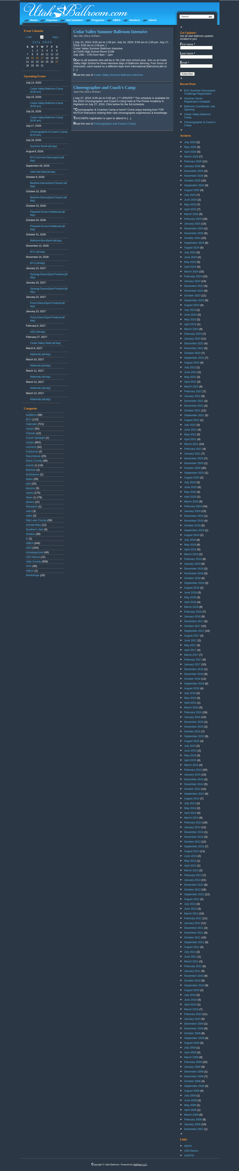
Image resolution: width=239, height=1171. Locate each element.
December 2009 (194, 1023)
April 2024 (190, 266)
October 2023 (192, 295)
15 (32, 58)
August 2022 (191, 362)
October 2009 (192, 1033)
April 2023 (190, 324)
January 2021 (192, 453)
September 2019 (194, 530)
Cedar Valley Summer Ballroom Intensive (110, 31)
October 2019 (192, 525)
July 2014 (190, 803)
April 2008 (190, 1109)
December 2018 (194, 568)
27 (57, 61)
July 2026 (190, 142)
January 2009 (192, 1066)
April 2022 (190, 381)
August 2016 (191, 688)
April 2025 (190, 209)
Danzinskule (33, 456)
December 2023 (194, 285)
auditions (31, 414)
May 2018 (190, 597)
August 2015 (191, 741)
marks (29, 492)
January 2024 (192, 281)
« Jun (29, 37)
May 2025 (190, 204)
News (29, 497)
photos (30, 501)
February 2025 (193, 218)
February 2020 (193, 506)
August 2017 (191, 635)
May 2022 (190, 376)
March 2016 (191, 707)
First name (187, 44)
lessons (30, 488)
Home (34, 20)
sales (29, 515)
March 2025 (191, 214)
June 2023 (190, 314)
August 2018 (191, 587)
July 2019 (190, 539)
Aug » (55, 37)
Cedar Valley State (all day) (45, 343)
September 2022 (194, 357)
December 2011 (194, 927)
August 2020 (191, 477)
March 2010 (191, 1009)
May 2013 (190, 860)
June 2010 (190, 999)
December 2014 (194, 779)
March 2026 (191, 156)
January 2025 (192, 223)
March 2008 (191, 1114)
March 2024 (191, 271)
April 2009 (190, 1052)
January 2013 (192, 879)
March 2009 (191, 1057)
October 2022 (192, 353)
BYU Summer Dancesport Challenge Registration (199, 92)
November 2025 (194, 175)
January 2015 (192, 774)
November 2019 (194, 520)
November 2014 (194, 784)
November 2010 (194, 975)
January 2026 (192, 166)
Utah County (33, 561)
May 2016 (190, 697)
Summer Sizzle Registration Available (197, 100)
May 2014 (190, 808)
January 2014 (192, 827)
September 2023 (194, 300)
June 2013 (190, 856)
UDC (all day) (37, 331)
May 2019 (190, 544)
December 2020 (194, 458)
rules (29, 511)
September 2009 (194, 1038)
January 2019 (192, 563)
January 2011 (192, 971)
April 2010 (190, 1004)
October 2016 (192, 678)
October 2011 (192, 937)
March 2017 (191, 654)
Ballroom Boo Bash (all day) (46, 240)
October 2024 (192, 238)
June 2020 (190, 487)
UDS (29, 547)
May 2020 (190, 491)
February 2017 (193, 659)
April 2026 (190, 151)
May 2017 (190, 645)
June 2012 (190, 908)
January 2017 (192, 664)
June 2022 (190, 372)
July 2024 (42, 42)
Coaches (51, 20)
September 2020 (194, 472)
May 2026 (190, 147)
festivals (31, 469)
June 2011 (190, 956)
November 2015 (194, 726)
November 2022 (194, 348)
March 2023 (191, 329)
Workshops (33, 575)
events (30, 465)
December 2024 (194, 228)
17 (42, 58)
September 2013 (194, 846)
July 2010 (190, 994)
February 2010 (193, 1014)
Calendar (31, 424)
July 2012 (190, 903)
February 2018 (193, 611)
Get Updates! (74, 20)
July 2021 (190, 424)
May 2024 (190, 261)
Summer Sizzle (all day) (43, 146)
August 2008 (191, 1090)
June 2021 (190, 429)
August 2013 (191, 851)
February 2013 (193, 875)
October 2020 (192, 467)
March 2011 (191, 961)
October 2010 (192, 980)
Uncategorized (34, 552)
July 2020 (190, 482)
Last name (187, 53)
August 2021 (191, 420)
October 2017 (192, 626)
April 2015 (190, 760)
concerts (31, 446)
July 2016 (190, 693)
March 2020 (191, 501)
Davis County (34, 460)
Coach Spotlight (35, 437)
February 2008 (193, 1119)
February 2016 (193, 712)
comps (30, 442)
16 (37, 58)
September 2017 (194, 630)
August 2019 (191, 535)
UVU (29, 566)
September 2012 (194, 894)
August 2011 (191, 947)
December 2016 (194, 669)
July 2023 (190, 309)
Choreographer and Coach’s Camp (104, 87)
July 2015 (190, 745)
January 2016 (192, 717)
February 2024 (193, 276)
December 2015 (194, 721)
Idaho (29, 479)
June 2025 (190, 199)
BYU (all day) (37, 251)
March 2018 (191, 606)
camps (30, 428)
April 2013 (190, 865)
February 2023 (193, 333)
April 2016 (190, 702)
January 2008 (192, 1124)
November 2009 (194, 1028)
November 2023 (194, 290)
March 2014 (191, 817)
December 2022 (194, 343)
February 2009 (193, 1062)
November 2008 (194, 1076)
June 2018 (190, 592)
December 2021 (194, 400)
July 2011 (190, 951)
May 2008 (190, 1105)
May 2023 (190, 319)
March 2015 (191, 765)
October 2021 (192, 410)
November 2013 (194, 836)
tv (27, 538)
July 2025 (190, 194)
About (152, 20)
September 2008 (194, 1085)
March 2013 (191, 870)
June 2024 (190, 257)
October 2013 (192, 841)
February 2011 (193, 966)
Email (184, 62)
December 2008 (194, 1071)
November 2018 (194, 573)
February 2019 (193, 559)
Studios (30, 534)
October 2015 (192, 731)
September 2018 (194, 582)
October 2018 (192, 578)
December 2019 (194, 515)
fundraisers (32, 474)
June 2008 (190, 1100)
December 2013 (194, 832)
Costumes (32, 451)
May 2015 (190, 755)
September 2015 (194, 736)
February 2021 (193, 448)
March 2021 (191, 444)
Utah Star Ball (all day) (42, 171)
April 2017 (190, 650)
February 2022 (193, 391)
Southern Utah (34, 529)
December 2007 (194, 1129)
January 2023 (192, 338)
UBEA (117, 20)
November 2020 (194, 463)
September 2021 (194, 415)
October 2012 (192, 889)
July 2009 (190, 1047)
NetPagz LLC (140, 1164)
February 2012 (193, 918)
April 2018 (190, 602)
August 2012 (191, 899)
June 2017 (190, 640)
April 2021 (190, 439)
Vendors (134, 20)
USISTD (189, 1155)
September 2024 (194, 242)
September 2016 (194, 683)
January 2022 (192, 396)
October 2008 (192, 1081)
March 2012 (191, 913)
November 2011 (194, 932)
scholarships (33, 524)
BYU (29, 419)
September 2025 (194, 185)
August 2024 (191, 247)
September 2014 (194, 793)
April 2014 (190, 812)
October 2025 (192, 180)
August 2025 (191, 190)
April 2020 (190, 496)
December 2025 (194, 170)
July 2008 (190, 1095)
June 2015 (190, 750)
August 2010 (191, 990)
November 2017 (194, 621)
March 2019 (191, 554)
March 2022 (191, 386)
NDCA (188, 1145)
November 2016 (194, 673)
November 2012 (194, 884)
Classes (31, 433)
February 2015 (193, 769)
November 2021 (194, 405)
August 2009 (191, 1042)
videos (30, 570)
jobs (28, 483)
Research (32, 506)
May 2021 (190, 434)
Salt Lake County (36, 520)
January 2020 (192, 511)
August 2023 (191, 305)
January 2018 (192, 616)
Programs (98, 20)
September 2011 (194, 942)
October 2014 (192, 788)
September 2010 (194, 985)
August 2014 (191, 798)
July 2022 (190, 367)
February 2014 (193, 822)
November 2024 (194, 233)
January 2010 (192, 1018)
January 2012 (192, 923)
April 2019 (190, 549)
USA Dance (33, 556)
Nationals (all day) (40, 354)
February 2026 (193, 161)
